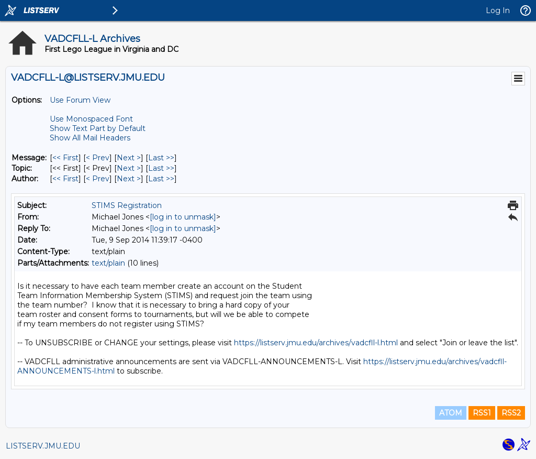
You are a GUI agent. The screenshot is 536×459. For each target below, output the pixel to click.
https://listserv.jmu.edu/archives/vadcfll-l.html (316, 342)
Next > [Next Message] (129, 157)
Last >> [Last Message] (161, 157)
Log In (498, 10)
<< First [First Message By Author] (65, 178)
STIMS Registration (127, 205)
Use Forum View (80, 100)
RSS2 (511, 413)
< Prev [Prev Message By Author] (97, 178)
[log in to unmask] (183, 217)
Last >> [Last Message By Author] (161, 178)
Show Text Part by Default (98, 128)
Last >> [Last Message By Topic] (161, 168)
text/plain (108, 263)
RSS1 (482, 413)
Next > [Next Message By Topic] (129, 168)
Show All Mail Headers (90, 138)
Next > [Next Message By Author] (129, 178)
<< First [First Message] (65, 157)
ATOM (450, 413)
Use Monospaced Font (91, 119)
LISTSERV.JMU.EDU (43, 446)
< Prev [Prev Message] (97, 157)
